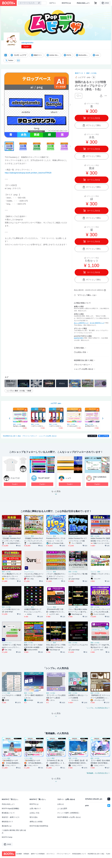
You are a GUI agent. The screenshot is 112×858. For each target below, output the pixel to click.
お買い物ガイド (35, 808)
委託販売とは (6, 826)
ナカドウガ (15, 478)
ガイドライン (50, 853)
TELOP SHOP (44, 478)
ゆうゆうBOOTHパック (97, 323)
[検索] (39, 3)
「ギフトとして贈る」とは (86, 295)
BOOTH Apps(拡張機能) (10, 808)
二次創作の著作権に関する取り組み (14, 831)
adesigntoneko (27, 43)
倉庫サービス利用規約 (38, 853)
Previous (3, 104)
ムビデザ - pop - (56, 403)
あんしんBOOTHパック (81, 323)
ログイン (52, 3)
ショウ (68, 478)
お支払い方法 (81, 352)
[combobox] (29, 3)
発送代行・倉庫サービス (10, 817)
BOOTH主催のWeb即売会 (39, 826)
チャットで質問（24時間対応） (68, 813)
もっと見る (56, 493)
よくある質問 (62, 808)
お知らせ (60, 804)
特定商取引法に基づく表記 (83, 360)
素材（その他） (92, 73)
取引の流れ (80, 348)
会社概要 (19, 853)
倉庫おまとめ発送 (36, 821)
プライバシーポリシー (82, 365)
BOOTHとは (66, 3)
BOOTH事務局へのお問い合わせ (69, 817)
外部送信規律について (79, 853)
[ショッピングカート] (95, 3)
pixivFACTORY (78, 338)
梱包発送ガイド (7, 821)
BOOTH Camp (7, 837)
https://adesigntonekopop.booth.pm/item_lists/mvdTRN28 (28, 173)
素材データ (79, 73)
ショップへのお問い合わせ (83, 369)
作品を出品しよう (83, 3)
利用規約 (26, 853)
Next (70, 104)
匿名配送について (8, 813)
